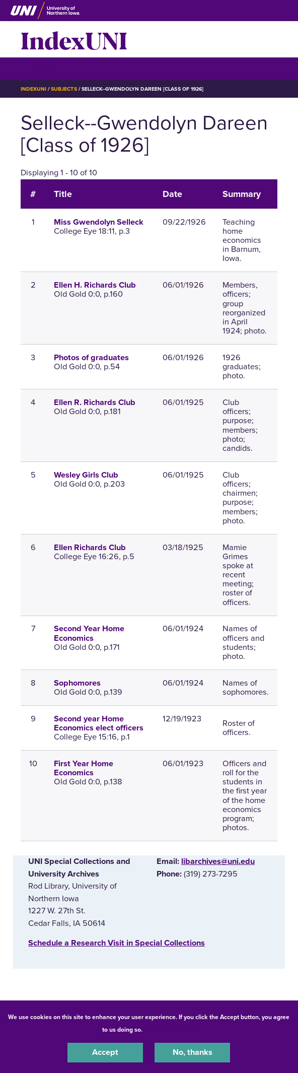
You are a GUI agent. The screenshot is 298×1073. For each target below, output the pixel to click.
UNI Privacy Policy (170, 1029)
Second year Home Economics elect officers (98, 723)
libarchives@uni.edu (218, 861)
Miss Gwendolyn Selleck (98, 222)
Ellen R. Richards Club (94, 402)
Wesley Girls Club (86, 475)
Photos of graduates (91, 358)
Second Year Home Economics (89, 633)
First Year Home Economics (83, 768)
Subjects (64, 89)
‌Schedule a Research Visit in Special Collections (116, 943)
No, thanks (192, 1052)
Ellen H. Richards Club (95, 285)
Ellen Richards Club (90, 548)
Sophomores (77, 683)
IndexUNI (74, 39)
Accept (105, 1052)
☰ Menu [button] (38, 68)
